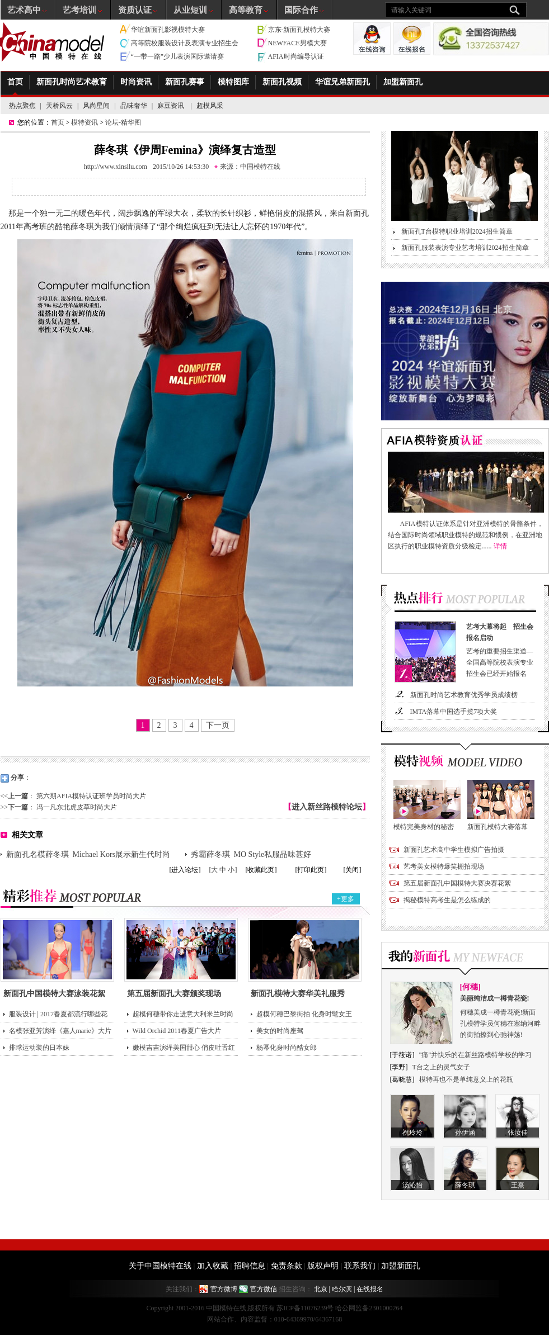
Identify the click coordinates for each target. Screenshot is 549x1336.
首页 (15, 82)
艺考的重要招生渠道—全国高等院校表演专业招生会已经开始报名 (502, 649)
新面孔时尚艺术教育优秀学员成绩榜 (464, 695)
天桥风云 (59, 106)
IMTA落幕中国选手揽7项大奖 (454, 712)
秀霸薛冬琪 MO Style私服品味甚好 (251, 854)
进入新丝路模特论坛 (327, 807)
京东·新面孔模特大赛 (299, 30)
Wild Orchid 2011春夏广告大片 (177, 1031)
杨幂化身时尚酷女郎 (286, 1047)
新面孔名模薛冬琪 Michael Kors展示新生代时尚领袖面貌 (88, 855)
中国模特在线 (260, 166)
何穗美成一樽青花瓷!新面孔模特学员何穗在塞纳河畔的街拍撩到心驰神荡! (501, 1016)
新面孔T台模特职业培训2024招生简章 (457, 231)
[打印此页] (311, 870)
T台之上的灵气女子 (441, 1067)
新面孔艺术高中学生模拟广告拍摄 (453, 850)
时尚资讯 (136, 82)
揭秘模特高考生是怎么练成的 (447, 900)
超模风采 (209, 106)
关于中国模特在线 (160, 1266)
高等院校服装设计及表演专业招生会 (184, 43)
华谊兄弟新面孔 (342, 82)
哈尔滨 (342, 1289)
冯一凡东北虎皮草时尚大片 (76, 807)
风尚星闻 (96, 106)
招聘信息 (249, 1266)
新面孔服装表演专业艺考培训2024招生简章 (465, 248)
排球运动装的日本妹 (39, 1047)
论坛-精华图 (123, 122)
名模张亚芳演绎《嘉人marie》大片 (60, 1031)
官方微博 (223, 1289)
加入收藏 (212, 1266)
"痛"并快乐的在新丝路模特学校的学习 (475, 1055)
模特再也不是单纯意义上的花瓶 (466, 1079)
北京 (320, 1289)
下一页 (217, 725)
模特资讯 (84, 122)
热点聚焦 (22, 106)
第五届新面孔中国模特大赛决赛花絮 (457, 883)
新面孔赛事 (184, 82)
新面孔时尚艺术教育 (71, 82)
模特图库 (233, 82)
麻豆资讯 (171, 106)
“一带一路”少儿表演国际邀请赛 (177, 56)
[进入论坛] (185, 870)
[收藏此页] (261, 870)
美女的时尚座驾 (279, 1031)
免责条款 (286, 1266)
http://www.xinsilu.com (115, 166)
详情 (500, 546)
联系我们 (360, 1266)
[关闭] (353, 870)
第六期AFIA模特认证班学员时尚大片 (91, 796)
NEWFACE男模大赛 (297, 43)
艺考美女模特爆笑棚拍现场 (443, 866)
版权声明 (323, 1266)
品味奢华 (133, 106)
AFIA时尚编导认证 (296, 56)
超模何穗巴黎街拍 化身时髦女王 (304, 1014)
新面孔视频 (282, 82)
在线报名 (369, 1289)
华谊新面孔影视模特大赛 (168, 30)
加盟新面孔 (403, 82)
